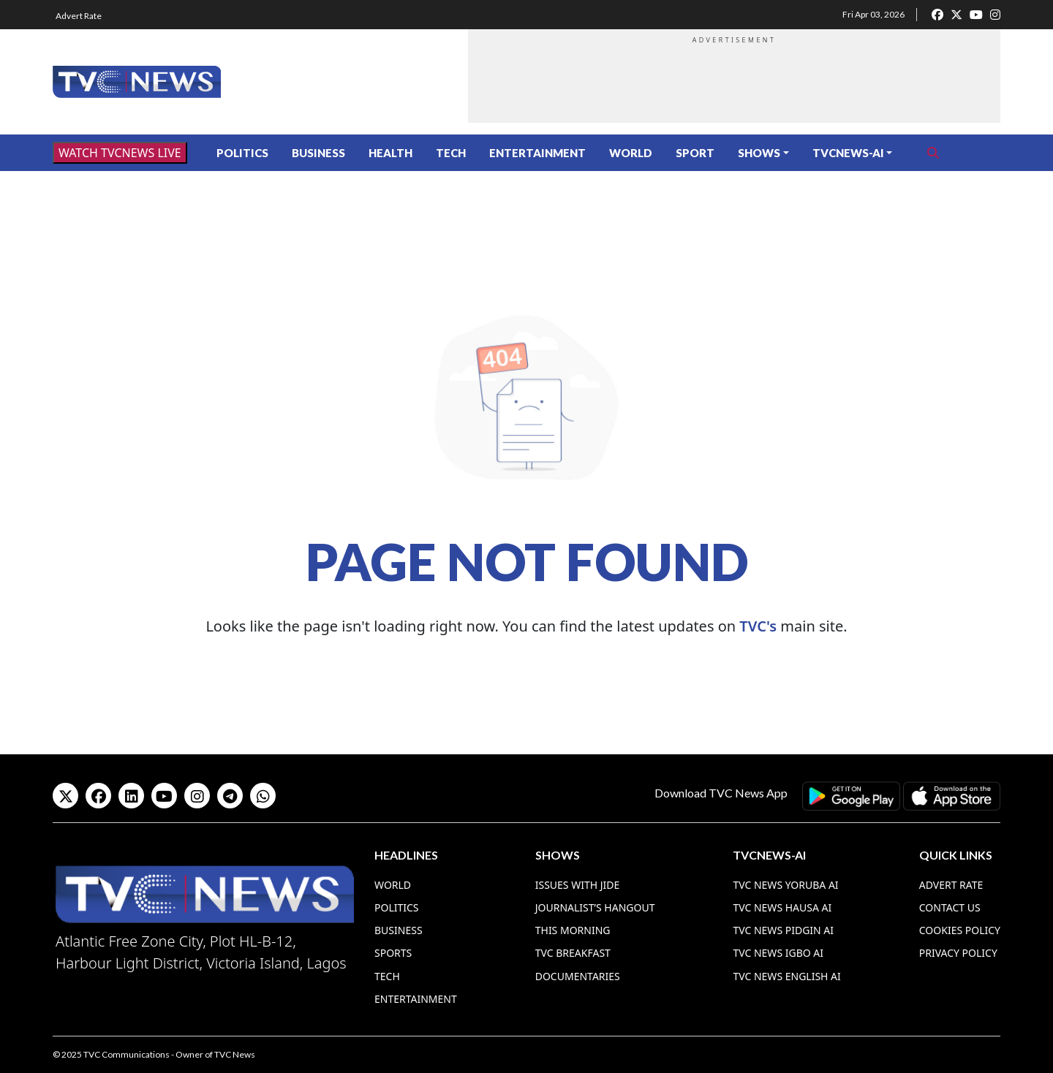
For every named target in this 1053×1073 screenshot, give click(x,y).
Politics (242, 152)
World (630, 152)
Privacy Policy (958, 953)
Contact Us (950, 907)
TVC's (758, 626)
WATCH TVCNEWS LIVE (119, 153)
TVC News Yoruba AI (785, 885)
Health (390, 152)
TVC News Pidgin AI (783, 930)
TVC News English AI (786, 976)
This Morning (573, 930)
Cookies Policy (959, 930)
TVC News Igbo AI (778, 953)
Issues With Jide (577, 885)
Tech (451, 152)
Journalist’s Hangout (595, 907)
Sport (695, 152)
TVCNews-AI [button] (848, 152)
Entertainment (537, 152)
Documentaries (577, 976)
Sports (393, 953)
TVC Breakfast (573, 953)
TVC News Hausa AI (782, 907)
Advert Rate (79, 15)
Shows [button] (759, 152)
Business (318, 152)
